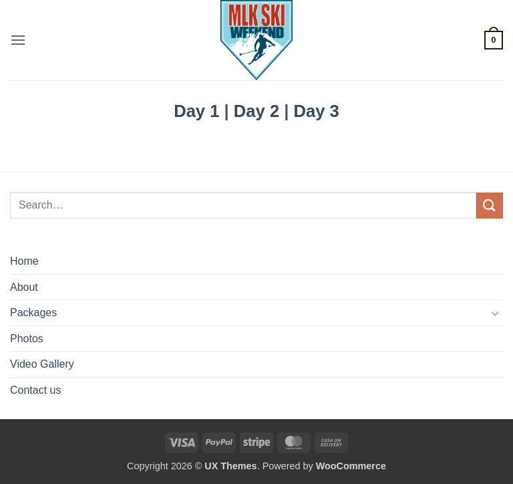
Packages (33, 312)
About (24, 287)
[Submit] (489, 206)
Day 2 (256, 111)
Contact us (35, 390)
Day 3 (316, 111)
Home (24, 261)
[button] (18, 39)
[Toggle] (495, 313)
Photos (26, 338)
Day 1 (196, 111)
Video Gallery (42, 364)
